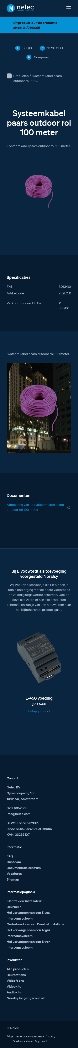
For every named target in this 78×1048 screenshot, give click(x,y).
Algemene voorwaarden (24, 1036)
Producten (21, 76)
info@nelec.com (19, 814)
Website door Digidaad (30, 1041)
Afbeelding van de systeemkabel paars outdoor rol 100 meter (35, 507)
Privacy (50, 1036)
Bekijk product (39, 711)
